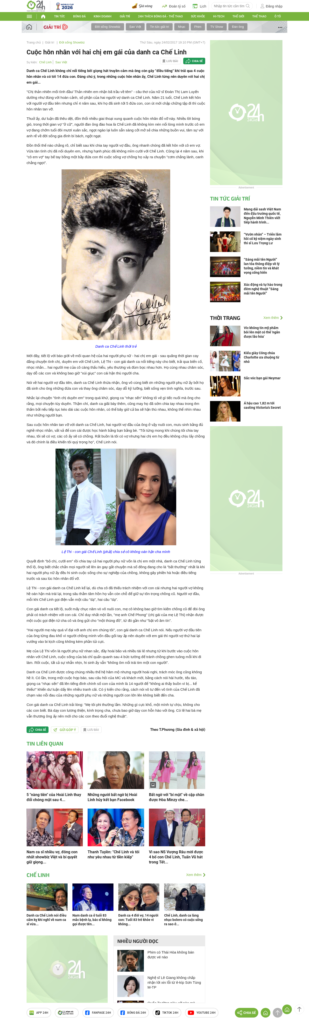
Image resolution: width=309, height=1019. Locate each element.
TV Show (216, 27)
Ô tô (277, 16)
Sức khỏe (198, 16)
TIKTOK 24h (166, 1013)
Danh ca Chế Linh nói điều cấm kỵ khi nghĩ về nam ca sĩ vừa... (46, 919)
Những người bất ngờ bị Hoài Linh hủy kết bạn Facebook (112, 797)
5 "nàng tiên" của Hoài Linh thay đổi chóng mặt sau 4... (54, 797)
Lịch (199, 6)
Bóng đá (79, 16)
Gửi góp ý (64, 730)
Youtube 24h (202, 1013)
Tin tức (59, 16)
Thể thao (259, 16)
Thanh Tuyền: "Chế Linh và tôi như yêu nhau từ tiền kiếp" (113, 854)
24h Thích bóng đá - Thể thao (160, 16)
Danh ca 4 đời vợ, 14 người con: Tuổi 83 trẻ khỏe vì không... (138, 919)
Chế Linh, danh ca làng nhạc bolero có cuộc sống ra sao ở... (183, 919)
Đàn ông (238, 27)
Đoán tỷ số (173, 6)
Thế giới (238, 16)
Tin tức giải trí (159, 27)
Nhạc (181, 27)
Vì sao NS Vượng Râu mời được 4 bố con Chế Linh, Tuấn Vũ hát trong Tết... (176, 857)
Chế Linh (45, 62)
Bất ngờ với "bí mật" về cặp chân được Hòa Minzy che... (176, 797)
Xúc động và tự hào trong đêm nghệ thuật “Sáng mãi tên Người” (263, 289)
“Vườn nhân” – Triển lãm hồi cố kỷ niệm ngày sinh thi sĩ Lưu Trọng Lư (262, 238)
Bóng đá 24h (133, 1013)
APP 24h (38, 1013)
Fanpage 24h (98, 1013)
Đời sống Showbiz (107, 27)
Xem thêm (194, 875)
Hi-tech (219, 16)
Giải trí (125, 16)
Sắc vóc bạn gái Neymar (262, 378)
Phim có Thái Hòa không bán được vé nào (170, 954)
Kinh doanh (103, 16)
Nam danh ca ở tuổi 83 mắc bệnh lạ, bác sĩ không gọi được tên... (92, 919)
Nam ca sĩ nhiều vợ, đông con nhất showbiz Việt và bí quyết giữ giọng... (52, 857)
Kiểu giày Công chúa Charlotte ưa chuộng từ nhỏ (261, 357)
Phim (198, 27)
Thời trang (225, 318)
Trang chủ (34, 42)
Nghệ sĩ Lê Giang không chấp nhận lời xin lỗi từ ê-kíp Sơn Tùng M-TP (174, 982)
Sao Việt (135, 27)
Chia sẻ (197, 61)
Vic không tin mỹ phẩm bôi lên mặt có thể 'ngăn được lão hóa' (262, 332)
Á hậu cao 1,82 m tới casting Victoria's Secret (262, 405)
